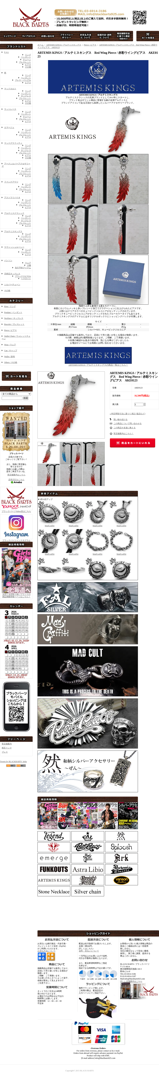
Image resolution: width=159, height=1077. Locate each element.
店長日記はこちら (16, 480)
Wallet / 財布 (9, 356)
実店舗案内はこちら (16, 475)
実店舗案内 (7, 744)
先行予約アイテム (23, 268)
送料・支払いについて (89, 951)
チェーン (27, 59)
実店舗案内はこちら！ (123, 433)
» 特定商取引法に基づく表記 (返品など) (127, 413)
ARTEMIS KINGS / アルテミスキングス (63, 45)
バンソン (8, 260)
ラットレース (10, 109)
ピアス (28, 64)
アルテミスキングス (13, 231)
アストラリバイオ (12, 197)
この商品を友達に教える (124, 428)
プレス (5, 752)
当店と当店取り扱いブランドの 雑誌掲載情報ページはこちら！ (16, 595)
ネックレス (26, 96)
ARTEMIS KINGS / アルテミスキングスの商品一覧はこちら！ (98, 363)
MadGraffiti (50, 524)
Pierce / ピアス (10, 330)
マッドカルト (10, 89)
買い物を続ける (120, 419)
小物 (29, 265)
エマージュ (9, 127)
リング (28, 55)
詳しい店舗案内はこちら (131, 981)
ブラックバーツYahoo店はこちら (16, 510)
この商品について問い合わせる (127, 423)
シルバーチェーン (12, 284)
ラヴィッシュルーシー (14, 247)
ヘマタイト (26, 278)
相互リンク (7, 748)
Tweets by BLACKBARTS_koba (13, 761)
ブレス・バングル (23, 80)
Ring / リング (10, 306)
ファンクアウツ (11, 182)
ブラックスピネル (23, 276)
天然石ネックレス (12, 274)
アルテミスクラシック (14, 213)
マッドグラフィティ (13, 143)
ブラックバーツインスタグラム (16, 539)
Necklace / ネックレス (13, 318)
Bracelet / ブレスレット (14, 324)
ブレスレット (25, 62)
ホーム (40, 45)
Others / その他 (10, 362)
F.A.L (6, 52)
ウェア (28, 263)
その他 (28, 67)
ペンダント (26, 57)
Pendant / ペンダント (13, 312)
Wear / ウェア (10, 345)
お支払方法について (46, 951)
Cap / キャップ (10, 350)
